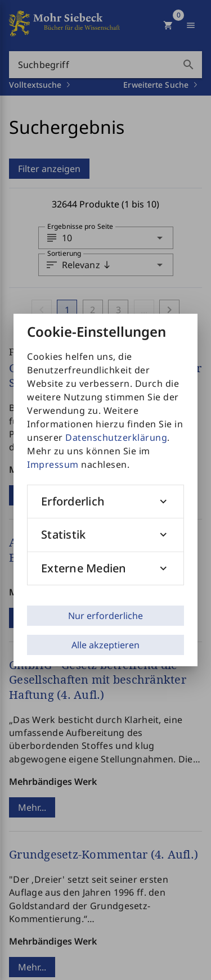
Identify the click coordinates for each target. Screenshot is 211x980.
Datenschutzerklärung (116, 437)
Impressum (53, 464)
